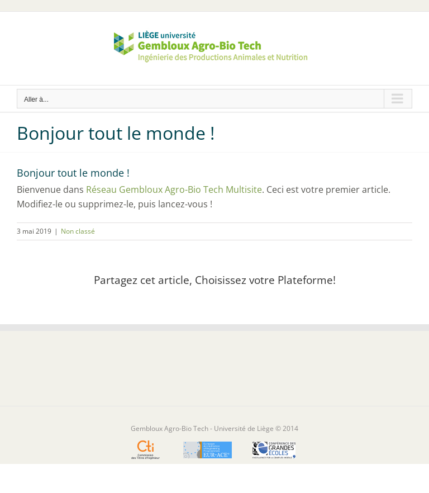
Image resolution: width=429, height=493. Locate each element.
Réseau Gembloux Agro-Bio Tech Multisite (174, 189)
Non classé (78, 231)
